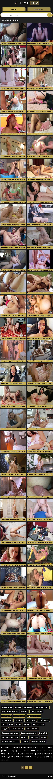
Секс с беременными (8, 776)
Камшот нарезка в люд (10, 742)
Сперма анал (6, 720)
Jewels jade (18, 720)
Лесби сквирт (44, 720)
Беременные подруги (28, 733)
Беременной (6, 716)
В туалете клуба (32, 729)
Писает (43, 737)
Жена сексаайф (38, 724)
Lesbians (24, 712)
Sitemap (49, 776)
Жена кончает (7, 707)
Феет (4, 724)
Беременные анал (34, 716)
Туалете (27, 724)
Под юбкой (43, 733)
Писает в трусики (17, 729)
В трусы (5, 729)
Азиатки (18, 707)
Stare (11, 724)
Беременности (19, 716)
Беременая (28, 707)
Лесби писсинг (30, 720)
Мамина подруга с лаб (10, 712)
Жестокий (34, 737)
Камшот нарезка (36, 712)
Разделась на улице (38, 742)
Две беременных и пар (10, 733)
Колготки (25, 742)
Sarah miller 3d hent (41, 707)
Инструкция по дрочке (10, 737)
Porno (26, 3)
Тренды (13, 9)
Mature (18, 724)
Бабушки (24, 737)
